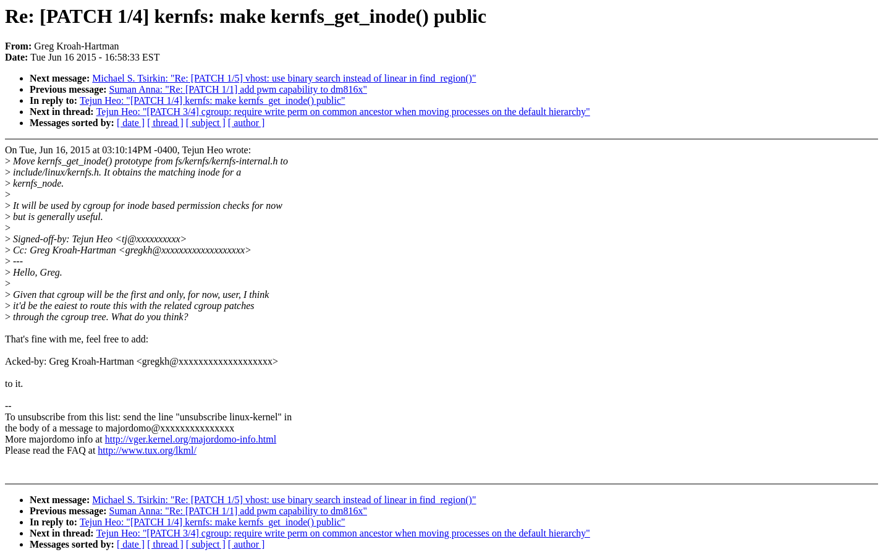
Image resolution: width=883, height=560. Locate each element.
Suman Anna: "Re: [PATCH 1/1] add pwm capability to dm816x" (238, 89)
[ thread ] (165, 122)
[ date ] (131, 122)
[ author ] (246, 122)
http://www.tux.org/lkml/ (147, 450)
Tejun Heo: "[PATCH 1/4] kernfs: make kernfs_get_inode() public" (212, 100)
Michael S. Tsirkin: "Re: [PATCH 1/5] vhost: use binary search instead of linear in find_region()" (284, 78)
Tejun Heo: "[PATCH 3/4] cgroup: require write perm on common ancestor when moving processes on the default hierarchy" (343, 111)
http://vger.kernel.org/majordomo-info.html (190, 439)
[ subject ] (206, 122)
